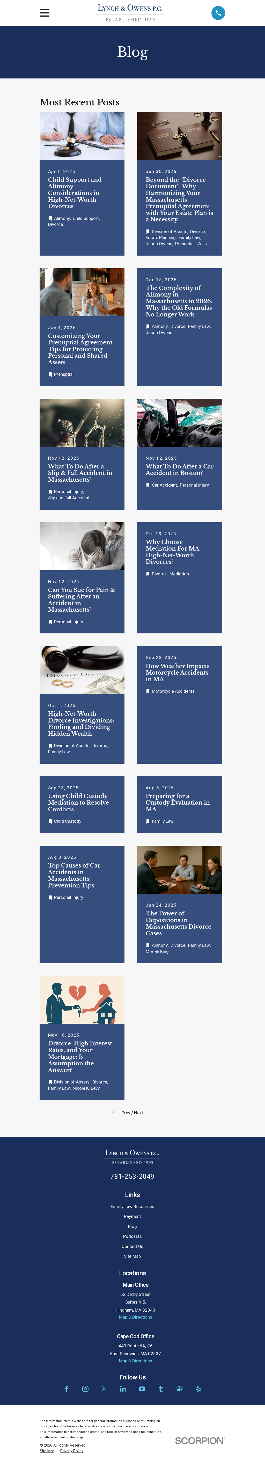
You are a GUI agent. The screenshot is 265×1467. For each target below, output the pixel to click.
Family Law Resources (132, 1206)
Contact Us (132, 1246)
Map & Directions (135, 1317)
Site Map (132, 1256)
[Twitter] (104, 1389)
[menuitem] (47, 1451)
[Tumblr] (161, 1389)
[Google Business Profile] (179, 1389)
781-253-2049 (132, 1177)
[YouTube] (142, 1389)
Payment (132, 1216)
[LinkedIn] (123, 1389)
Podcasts (132, 1236)
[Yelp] (198, 1389)
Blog (132, 1226)
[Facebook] (66, 1389)
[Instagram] (85, 1389)
